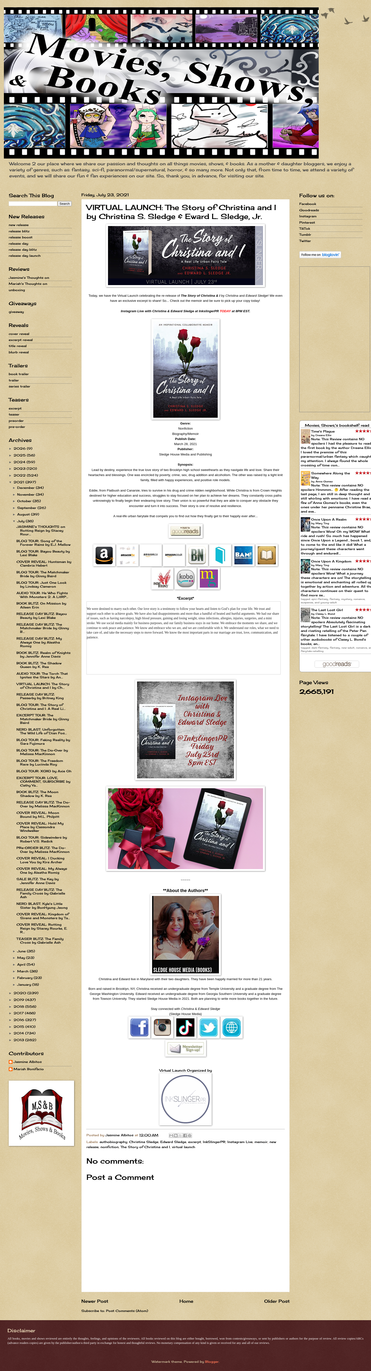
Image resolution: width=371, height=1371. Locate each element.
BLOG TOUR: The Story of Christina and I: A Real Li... (41, 706)
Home (186, 1301)
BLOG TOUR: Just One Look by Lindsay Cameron (41, 584)
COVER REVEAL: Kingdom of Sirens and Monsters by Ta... (43, 916)
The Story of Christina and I (145, 1147)
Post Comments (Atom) (127, 1311)
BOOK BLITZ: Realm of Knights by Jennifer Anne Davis (43, 654)
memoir (261, 1142)
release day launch (25, 256)
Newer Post (94, 1301)
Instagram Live (240, 1142)
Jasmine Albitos (28, 1062)
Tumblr (305, 234)
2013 (19, 1040)
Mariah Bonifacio (29, 1069)
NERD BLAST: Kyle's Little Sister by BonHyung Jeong (42, 905)
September (27, 508)
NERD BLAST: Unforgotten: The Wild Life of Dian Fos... (41, 731)
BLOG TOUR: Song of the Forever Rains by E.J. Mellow (43, 542)
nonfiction (109, 1147)
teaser (14, 414)
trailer (14, 380)
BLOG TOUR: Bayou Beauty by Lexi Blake (43, 553)
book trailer (19, 374)
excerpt (194, 1142)
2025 (20, 455)
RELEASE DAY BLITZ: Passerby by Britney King (40, 696)
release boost (20, 237)
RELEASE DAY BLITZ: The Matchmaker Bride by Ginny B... (42, 628)
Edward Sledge (173, 1142)
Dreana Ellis (323, 435)
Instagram (308, 216)
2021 (19, 482)
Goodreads (309, 210)
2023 (20, 468)
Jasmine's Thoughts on (29, 278)
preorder (16, 421)
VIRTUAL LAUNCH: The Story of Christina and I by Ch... (42, 685)
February (25, 978)
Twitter (305, 241)
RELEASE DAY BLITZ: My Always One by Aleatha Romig (39, 642)
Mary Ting (322, 523)
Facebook (307, 204)
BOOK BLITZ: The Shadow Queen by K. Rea (39, 665)
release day (18, 243)
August (24, 514)
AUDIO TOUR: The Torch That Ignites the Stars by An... (42, 675)
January (24, 984)
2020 (20, 993)
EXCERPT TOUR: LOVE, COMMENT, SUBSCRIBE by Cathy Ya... (43, 781)
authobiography (113, 1142)
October (25, 501)
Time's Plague (323, 431)
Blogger (212, 1361)
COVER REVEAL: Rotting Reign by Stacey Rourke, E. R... (41, 928)
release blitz (19, 231)
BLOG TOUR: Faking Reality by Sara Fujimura (43, 741)
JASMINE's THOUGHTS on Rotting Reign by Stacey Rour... (40, 530)
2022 (20, 475)
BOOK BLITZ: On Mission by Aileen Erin (41, 605)
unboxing (17, 290)
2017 (19, 1013)
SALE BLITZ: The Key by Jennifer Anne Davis (37, 881)
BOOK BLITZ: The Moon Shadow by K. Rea (37, 793)
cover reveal (19, 334)
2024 (20, 462)
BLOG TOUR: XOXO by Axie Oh (43, 771)
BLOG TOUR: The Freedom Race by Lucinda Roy (39, 762)
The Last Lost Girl (327, 610)
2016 (19, 1020)
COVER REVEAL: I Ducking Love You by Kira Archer (40, 860)
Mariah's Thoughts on (28, 284)
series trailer (19, 386)
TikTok (304, 228)
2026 (20, 448)
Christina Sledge (143, 1142)
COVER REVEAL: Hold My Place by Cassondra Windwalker (39, 827)
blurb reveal (19, 352)
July (21, 521)
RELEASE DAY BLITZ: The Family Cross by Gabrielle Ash (40, 893)
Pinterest (307, 222)
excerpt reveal (21, 340)
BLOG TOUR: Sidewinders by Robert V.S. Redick (41, 839)
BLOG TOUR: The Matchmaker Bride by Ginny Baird (42, 574)
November (26, 494)
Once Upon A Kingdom (331, 561)
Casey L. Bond (325, 613)
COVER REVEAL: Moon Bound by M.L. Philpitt (37, 814)
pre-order (17, 427)
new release (19, 225)
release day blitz (23, 249)
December (26, 488)
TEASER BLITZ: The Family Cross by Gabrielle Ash (39, 940)
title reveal (18, 346)
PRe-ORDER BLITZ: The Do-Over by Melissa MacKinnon (43, 849)
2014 (19, 1033)
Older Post (277, 1301)
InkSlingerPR (214, 1142)
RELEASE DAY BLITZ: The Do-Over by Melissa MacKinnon (43, 804)
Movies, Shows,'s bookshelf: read (337, 425)
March (23, 971)
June (22, 951)
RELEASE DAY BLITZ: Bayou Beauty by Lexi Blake (41, 615)
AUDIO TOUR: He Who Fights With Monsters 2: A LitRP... (42, 594)
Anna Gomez (324, 481)
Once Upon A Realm (329, 519)
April (22, 964)
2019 (19, 1000)
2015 (19, 1027)
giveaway (16, 312)
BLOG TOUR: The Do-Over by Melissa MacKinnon (42, 752)
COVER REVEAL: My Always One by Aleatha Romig (41, 870)
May (21, 958)
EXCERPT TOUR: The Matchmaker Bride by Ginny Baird (42, 719)
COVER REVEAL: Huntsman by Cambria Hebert (43, 563)
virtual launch (183, 1147)
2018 (19, 1006)
